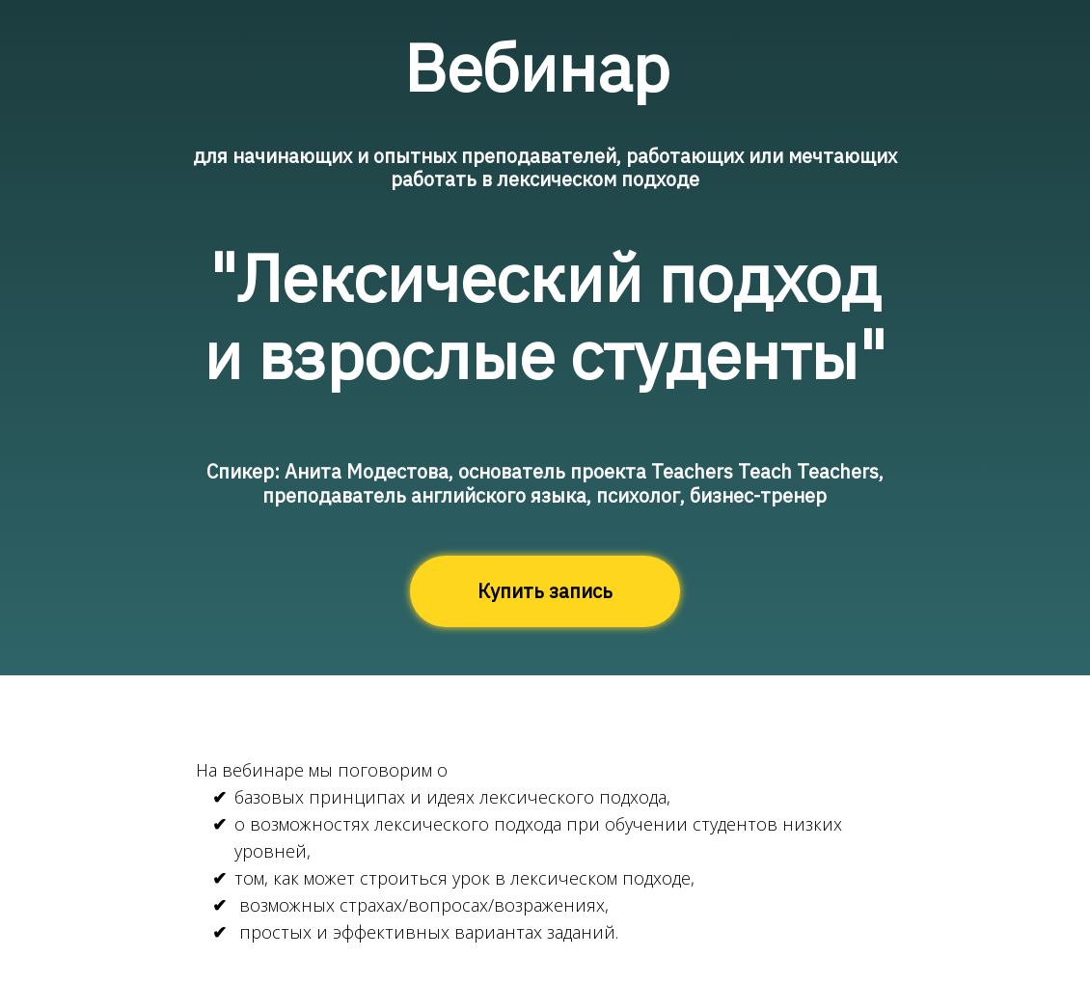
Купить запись (545, 591)
